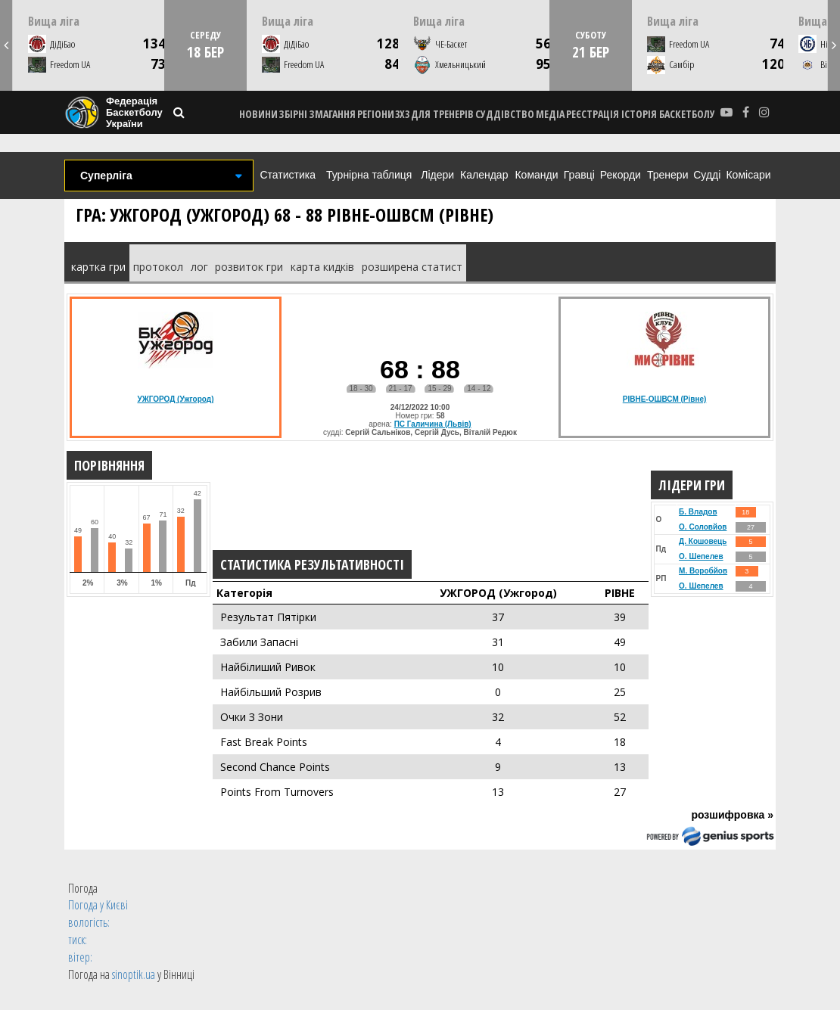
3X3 (402, 114)
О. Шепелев (701, 556)
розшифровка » (732, 815)
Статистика (288, 175)
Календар (484, 175)
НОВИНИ (258, 114)
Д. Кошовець (702, 541)
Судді (706, 175)
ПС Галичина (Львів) (432, 424)
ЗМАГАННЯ (332, 114)
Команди (536, 175)
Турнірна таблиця (369, 175)
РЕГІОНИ (375, 114)
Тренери (667, 175)
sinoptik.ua (133, 974)
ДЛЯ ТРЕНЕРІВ (442, 114)
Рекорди (620, 175)
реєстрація (592, 114)
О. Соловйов (702, 527)
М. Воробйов (703, 571)
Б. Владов (698, 512)
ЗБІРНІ (292, 114)
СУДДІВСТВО (504, 114)
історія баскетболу (668, 114)
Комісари (748, 175)
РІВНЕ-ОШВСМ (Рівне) (665, 399)
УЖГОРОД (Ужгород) (175, 399)
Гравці (579, 175)
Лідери (437, 175)
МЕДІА (550, 114)
